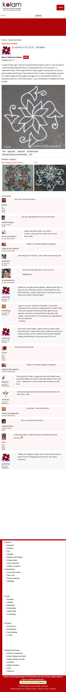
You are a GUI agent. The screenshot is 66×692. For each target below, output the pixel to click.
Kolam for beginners (15, 653)
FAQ (9, 668)
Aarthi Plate (11, 611)
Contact (53, 689)
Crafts (7, 596)
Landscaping (12, 632)
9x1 (30, 154)
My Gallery (40, 47)
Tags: (4, 151)
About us (10, 671)
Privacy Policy (31, 689)
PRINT (26, 57)
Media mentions (13, 665)
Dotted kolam (32, 151)
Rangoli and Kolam (12, 650)
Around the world (13, 572)
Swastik (10, 554)
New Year (11, 575)
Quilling (10, 602)
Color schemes (13, 563)
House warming (13, 578)
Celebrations (10, 569)
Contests (10, 662)
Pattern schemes (13, 566)
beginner (11, 151)
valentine (21, 151)
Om (8, 551)
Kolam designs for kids (16, 659)
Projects (8, 623)
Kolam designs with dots (16, 656)
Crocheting (11, 614)
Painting (10, 599)
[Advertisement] (36, 505)
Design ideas (12, 560)
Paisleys (10, 548)
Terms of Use (43, 689)
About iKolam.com (17, 689)
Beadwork (11, 605)
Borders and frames (14, 557)
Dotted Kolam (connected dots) (14, 154)
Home (4, 40)
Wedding (10, 581)
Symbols (10, 545)
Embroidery (11, 608)
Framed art (11, 626)
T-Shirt (9, 635)
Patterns (8, 542)
